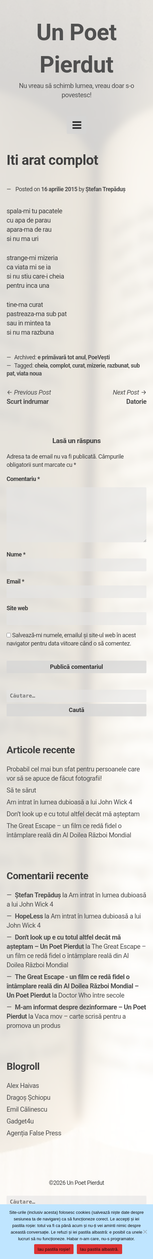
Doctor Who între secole (91, 995)
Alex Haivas (23, 1086)
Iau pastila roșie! (53, 1249)
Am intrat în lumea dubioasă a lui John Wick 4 (69, 802)
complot (60, 365)
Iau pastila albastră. (99, 1249)
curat (78, 365)
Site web (17, 608)
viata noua (28, 373)
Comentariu (23, 478)
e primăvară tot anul (62, 357)
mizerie (96, 365)
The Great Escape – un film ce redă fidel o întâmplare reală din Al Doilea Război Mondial (76, 956)
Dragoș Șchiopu (28, 1097)
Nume (16, 554)
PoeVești (99, 357)
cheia (41, 365)
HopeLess (29, 916)
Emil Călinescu (27, 1109)
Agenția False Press (34, 1133)
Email (15, 581)
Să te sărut (21, 790)
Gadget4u (20, 1121)
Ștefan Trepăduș (105, 189)
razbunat (117, 365)
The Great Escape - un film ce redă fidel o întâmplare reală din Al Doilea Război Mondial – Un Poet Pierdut (73, 986)
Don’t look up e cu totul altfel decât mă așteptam (73, 814)
